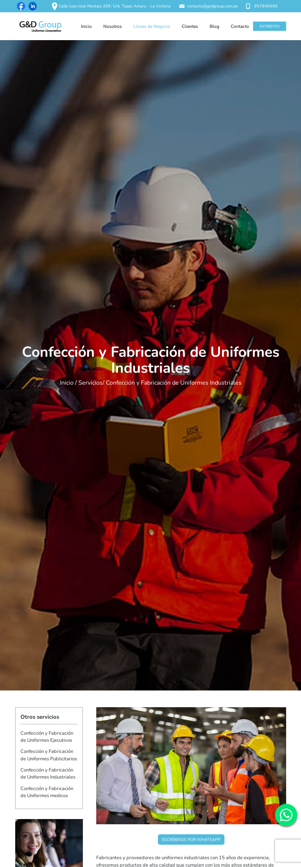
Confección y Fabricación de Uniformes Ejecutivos (46, 737)
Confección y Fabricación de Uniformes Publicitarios (48, 755)
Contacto (240, 26)
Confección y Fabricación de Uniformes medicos (46, 792)
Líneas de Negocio (151, 26)
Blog (214, 26)
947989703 (269, 26)
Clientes (190, 26)
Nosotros (112, 26)
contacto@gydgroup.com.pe (208, 6)
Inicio (86, 26)
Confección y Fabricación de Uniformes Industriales (47, 773)
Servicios (90, 383)
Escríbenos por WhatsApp (191, 839)
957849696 (262, 6)
